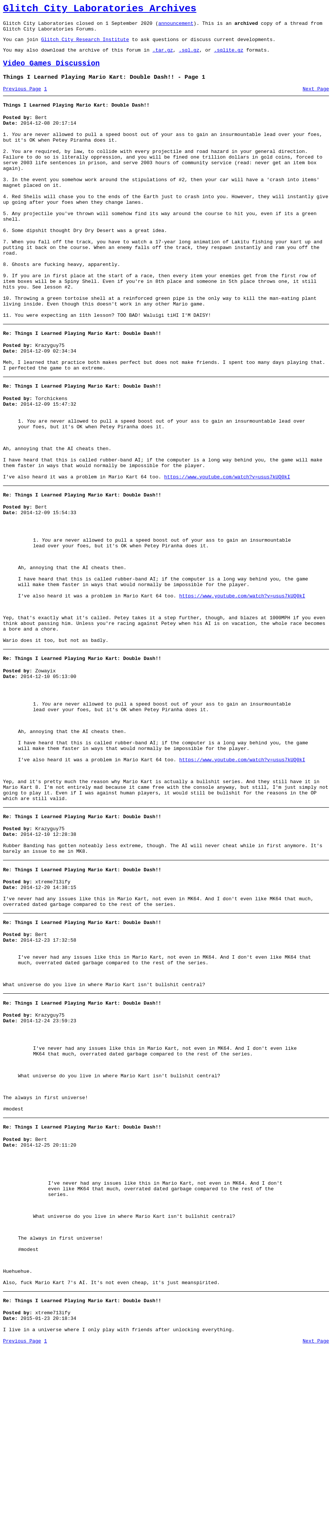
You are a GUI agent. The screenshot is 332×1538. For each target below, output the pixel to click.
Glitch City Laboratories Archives (99, 10)
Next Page (316, 99)
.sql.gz (189, 56)
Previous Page (22, 99)
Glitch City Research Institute (85, 44)
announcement (175, 26)
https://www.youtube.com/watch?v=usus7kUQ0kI (227, 549)
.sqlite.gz (228, 56)
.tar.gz (162, 56)
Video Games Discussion (51, 71)
